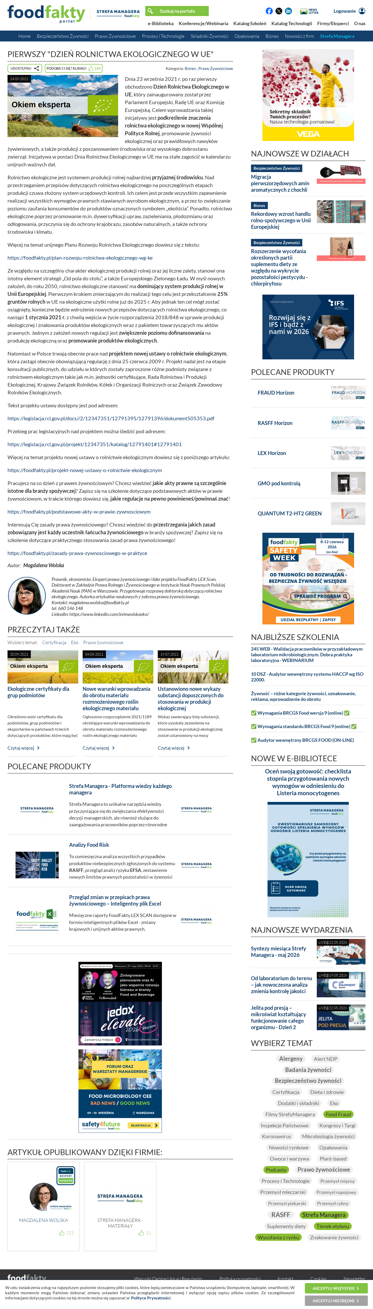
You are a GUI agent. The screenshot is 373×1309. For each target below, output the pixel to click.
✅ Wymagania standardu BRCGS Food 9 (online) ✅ (304, 726)
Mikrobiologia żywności (328, 1136)
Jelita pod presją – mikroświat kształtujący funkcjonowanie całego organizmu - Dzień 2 (278, 1017)
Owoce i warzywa (289, 1158)
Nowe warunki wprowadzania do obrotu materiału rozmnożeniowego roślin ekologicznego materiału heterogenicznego (116, 702)
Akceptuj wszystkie (334, 1288)
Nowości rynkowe (289, 1147)
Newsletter (354, 1279)
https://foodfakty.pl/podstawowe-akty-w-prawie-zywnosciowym (79, 511)
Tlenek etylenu (333, 1226)
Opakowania (246, 36)
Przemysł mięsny (337, 1181)
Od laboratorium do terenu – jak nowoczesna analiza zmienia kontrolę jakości (281, 984)
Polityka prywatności (240, 1279)
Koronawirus (276, 1136)
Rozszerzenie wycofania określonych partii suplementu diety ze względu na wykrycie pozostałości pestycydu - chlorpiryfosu (279, 267)
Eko (74, 642)
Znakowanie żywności (334, 1237)
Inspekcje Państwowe (285, 1125)
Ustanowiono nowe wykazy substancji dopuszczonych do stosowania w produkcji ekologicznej (191, 698)
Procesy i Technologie (163, 36)
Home (24, 36)
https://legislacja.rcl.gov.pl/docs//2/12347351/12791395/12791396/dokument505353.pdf (111, 418)
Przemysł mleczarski (283, 1192)
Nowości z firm (299, 36)
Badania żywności (308, 1069)
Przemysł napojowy (336, 1192)
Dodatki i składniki (298, 1103)
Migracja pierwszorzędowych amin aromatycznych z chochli (280, 183)
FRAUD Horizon (276, 392)
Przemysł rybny (332, 1203)
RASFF (280, 1214)
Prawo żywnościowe (103, 642)
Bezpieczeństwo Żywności (63, 36)
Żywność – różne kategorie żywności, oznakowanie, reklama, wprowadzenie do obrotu (303, 696)
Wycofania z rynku (278, 1237)
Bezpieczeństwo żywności (308, 1080)
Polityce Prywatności (150, 1297)
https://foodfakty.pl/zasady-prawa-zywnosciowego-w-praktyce (77, 553)
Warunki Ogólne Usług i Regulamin (168, 1279)
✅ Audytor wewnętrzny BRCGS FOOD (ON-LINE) (302, 740)
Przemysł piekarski (287, 1203)
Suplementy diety (286, 1226)
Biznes (272, 36)
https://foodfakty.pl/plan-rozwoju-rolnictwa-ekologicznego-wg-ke (80, 257)
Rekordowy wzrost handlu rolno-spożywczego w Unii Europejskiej (281, 220)
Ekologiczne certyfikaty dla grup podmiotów (38, 692)
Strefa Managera (337, 36)
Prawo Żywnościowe (115, 36)
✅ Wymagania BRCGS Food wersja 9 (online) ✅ (300, 713)
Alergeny (291, 1058)
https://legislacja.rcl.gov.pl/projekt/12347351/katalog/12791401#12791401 (95, 444)
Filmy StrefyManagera (290, 1114)
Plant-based (333, 1158)
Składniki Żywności (209, 36)
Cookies (318, 1279)
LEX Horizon (272, 453)
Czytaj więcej (21, 748)
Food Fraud (338, 1114)
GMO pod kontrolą (279, 483)
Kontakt (285, 1279)
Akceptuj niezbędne (334, 1300)
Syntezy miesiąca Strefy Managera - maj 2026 (278, 951)
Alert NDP (325, 1059)
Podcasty (276, 1169)
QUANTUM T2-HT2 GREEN (290, 513)
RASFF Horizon (275, 423)
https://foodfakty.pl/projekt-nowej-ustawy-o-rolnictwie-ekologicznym (85, 470)
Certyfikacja (54, 642)
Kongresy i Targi (337, 1125)
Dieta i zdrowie (327, 1092)
